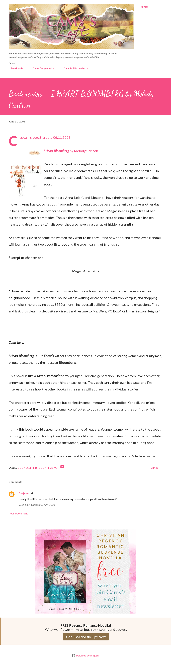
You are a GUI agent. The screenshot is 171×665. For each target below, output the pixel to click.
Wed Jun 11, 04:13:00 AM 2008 (37, 504)
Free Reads (15, 68)
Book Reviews (48, 467)
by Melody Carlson (71, 151)
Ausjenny (24, 493)
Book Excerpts (28, 467)
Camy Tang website (41, 68)
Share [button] (154, 467)
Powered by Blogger (85, 655)
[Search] (145, 7)
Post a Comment (18, 513)
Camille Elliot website (74, 68)
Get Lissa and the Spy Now (86, 637)
